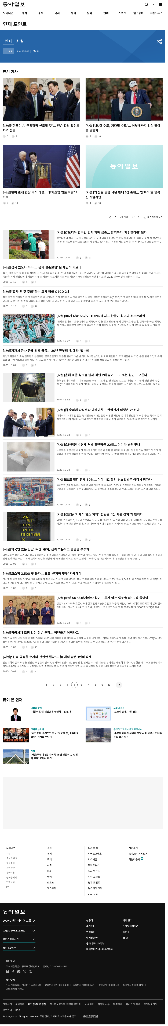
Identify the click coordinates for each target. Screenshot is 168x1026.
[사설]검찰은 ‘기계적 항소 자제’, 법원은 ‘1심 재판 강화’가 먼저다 (100, 514)
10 (108, 685)
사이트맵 (89, 1004)
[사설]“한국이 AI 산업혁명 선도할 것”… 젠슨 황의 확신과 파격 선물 (41, 128)
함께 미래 (93, 847)
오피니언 (10, 847)
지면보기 (133, 847)
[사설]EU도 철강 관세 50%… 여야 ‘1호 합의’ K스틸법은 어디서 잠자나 (104, 479)
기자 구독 (93, 894)
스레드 (30, 971)
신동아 (89, 920)
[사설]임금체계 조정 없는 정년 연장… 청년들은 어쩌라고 (41, 633)
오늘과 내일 (11, 858)
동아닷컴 (10, 979)
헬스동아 (51, 888)
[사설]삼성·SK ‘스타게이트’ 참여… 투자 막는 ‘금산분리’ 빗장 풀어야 (102, 598)
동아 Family (19, 948)
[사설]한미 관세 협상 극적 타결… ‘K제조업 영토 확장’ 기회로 (41, 195)
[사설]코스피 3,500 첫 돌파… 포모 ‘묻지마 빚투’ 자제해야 (42, 573)
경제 (49, 853)
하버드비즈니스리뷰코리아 (100, 949)
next (119, 685)
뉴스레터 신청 (95, 888)
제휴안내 (117, 1004)
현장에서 (10, 882)
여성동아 (90, 931)
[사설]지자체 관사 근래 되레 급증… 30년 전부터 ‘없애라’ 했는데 (46, 351)
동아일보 (14, 4)
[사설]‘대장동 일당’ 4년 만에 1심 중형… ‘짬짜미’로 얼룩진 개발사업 (123, 195)
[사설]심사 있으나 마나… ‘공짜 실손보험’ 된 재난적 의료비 (42, 267)
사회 (49, 865)
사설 (8, 853)
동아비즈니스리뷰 (95, 943)
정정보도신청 (150, 1004)
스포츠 (50, 882)
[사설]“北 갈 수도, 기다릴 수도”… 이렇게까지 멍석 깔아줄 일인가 (123, 128)
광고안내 (7, 1010)
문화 (49, 870)
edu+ (125, 937)
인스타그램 (18, 971)
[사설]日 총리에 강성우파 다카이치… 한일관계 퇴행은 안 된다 (98, 410)
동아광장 (10, 868)
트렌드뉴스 (93, 865)
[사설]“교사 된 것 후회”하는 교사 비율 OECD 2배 (36, 291)
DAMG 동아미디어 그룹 (19, 921)
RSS (17, 1010)
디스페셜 (92, 859)
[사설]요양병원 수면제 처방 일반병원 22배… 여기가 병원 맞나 (98, 445)
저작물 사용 (104, 1004)
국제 (49, 859)
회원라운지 (134, 859)
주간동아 (90, 926)
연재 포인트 (15, 24)
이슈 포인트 (94, 876)
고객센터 (7, 1004)
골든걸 (126, 931)
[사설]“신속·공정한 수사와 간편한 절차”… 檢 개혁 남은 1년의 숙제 (47, 657)
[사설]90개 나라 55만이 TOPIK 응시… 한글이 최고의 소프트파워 (101, 316)
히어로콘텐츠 (95, 853)
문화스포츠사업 (19, 939)
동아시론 (10, 872)
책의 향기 (127, 920)
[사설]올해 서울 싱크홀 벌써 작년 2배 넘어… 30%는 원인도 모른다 (102, 375)
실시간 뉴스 (94, 870)
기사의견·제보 (133, 1004)
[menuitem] (8, 13)
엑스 (24, 971)
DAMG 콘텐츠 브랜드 (19, 931)
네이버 (7, 971)
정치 (49, 847)
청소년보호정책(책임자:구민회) (66, 1004)
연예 (49, 876)
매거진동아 (92, 937)
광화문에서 (11, 877)
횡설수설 (10, 863)
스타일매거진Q (130, 926)
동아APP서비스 (138, 853)
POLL (9, 887)
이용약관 (19, 1004)
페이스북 (13, 971)
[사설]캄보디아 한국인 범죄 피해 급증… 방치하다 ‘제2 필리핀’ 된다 (102, 232)
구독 (8, 51)
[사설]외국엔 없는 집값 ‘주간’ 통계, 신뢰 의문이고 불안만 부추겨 (46, 549)
